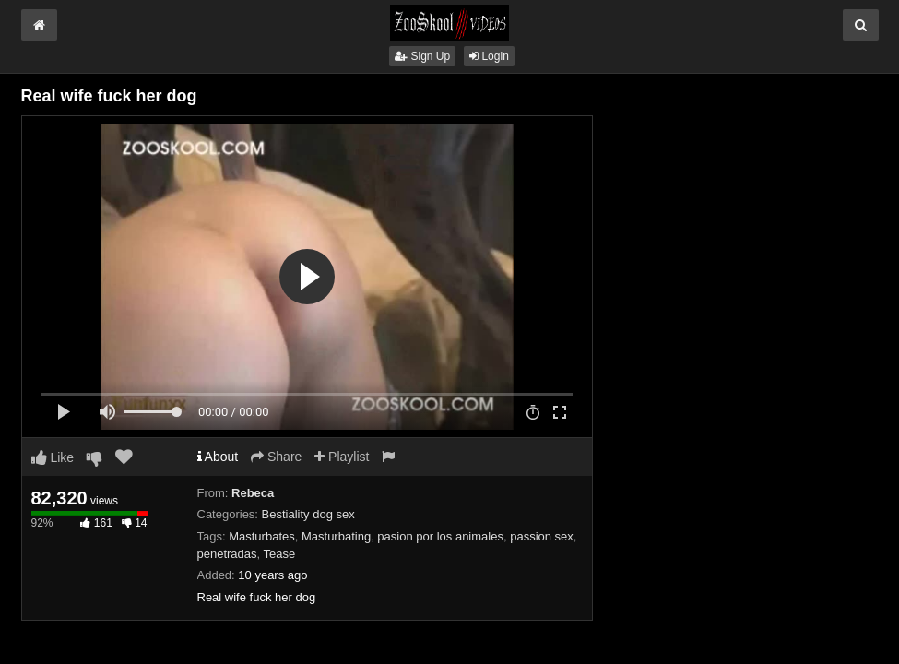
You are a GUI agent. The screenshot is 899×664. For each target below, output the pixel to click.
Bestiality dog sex (308, 514)
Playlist (341, 456)
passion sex (542, 536)
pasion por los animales (440, 536)
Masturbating (336, 536)
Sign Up (422, 56)
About (218, 456)
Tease (280, 554)
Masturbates (262, 536)
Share (276, 456)
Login (489, 56)
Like (53, 457)
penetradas (227, 554)
